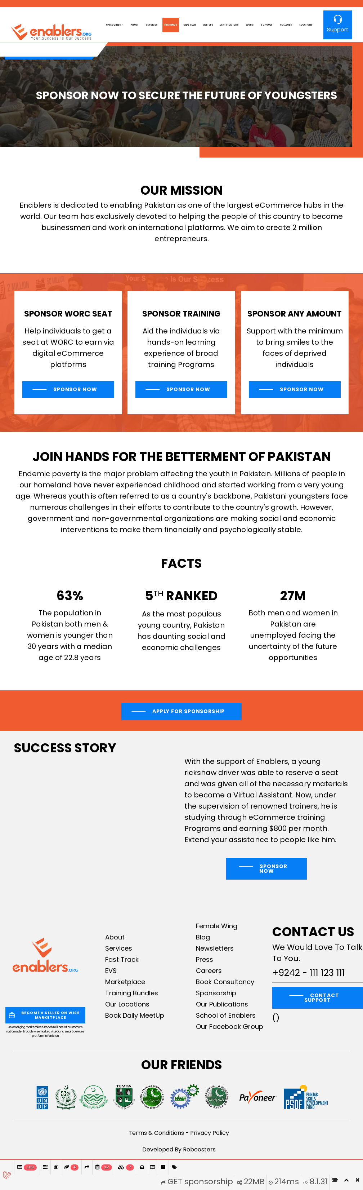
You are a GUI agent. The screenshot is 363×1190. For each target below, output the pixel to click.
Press (204, 959)
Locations (306, 24)
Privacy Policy (209, 1133)
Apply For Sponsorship (188, 711)
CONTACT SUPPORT (321, 998)
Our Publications (222, 1004)
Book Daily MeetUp (134, 1015)
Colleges (286, 24)
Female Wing (216, 925)
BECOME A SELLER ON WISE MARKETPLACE (44, 1015)
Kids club (189, 24)
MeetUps (207, 24)
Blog (203, 937)
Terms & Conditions (156, 1133)
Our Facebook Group (229, 1026)
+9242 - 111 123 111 (308, 973)
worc (250, 24)
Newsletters (215, 948)
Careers (209, 970)
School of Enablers (226, 1015)
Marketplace (125, 981)
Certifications (229, 24)
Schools (267, 24)
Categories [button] (113, 24)
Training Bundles (131, 992)
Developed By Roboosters (179, 1149)
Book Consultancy (225, 981)
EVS (111, 970)
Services (151, 24)
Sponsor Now (75, 389)
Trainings (170, 24)
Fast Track (122, 959)
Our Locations (127, 1004)
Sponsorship (216, 992)
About (134, 24)
